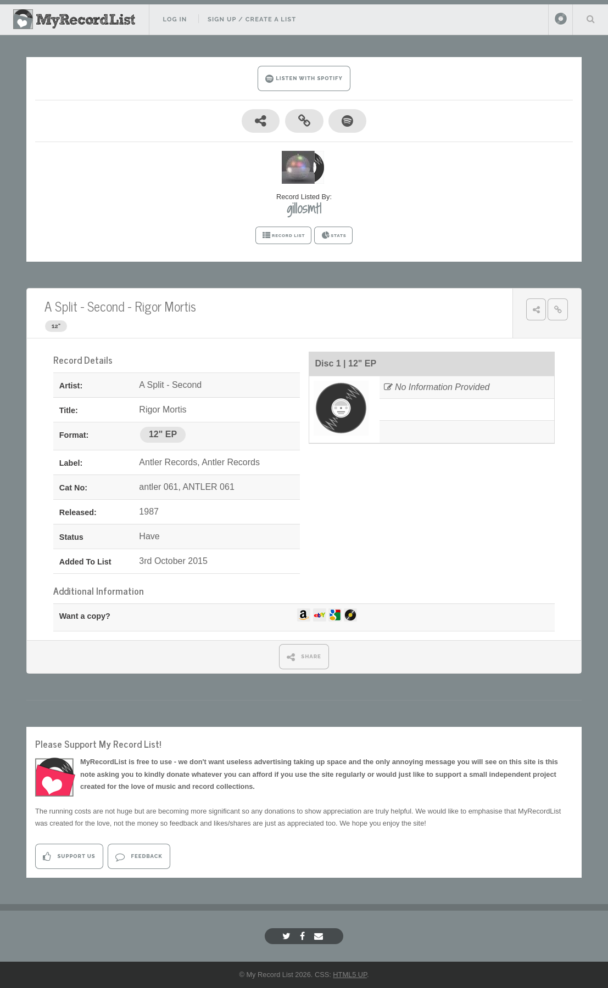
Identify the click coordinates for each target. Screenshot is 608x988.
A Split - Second (84, 306)
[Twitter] (287, 936)
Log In (175, 19)
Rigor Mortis (165, 306)
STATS (334, 235)
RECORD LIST (283, 235)
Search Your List (590, 18)
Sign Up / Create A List (252, 19)
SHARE (304, 657)
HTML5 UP (350, 974)
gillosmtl (304, 208)
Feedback (138, 856)
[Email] (320, 936)
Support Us (69, 856)
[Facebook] (304, 936)
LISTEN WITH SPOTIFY (304, 78)
